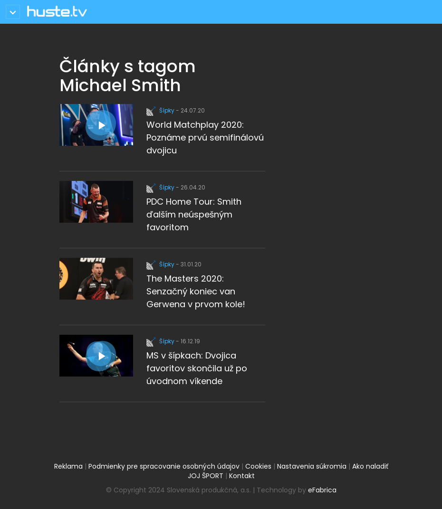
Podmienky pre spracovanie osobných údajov (164, 466)
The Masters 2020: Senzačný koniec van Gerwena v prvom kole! (195, 291)
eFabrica (322, 490)
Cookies (258, 466)
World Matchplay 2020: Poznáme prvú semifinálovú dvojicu (205, 137)
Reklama (68, 466)
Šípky (161, 110)
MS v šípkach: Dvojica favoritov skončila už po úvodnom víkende (196, 368)
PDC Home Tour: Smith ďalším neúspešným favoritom (193, 214)
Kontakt (242, 476)
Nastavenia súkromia (311, 466)
